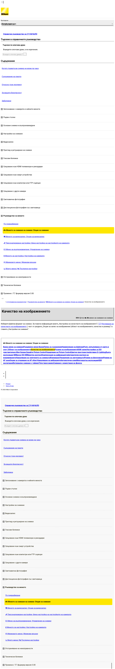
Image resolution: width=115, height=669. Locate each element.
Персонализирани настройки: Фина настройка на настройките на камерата (37, 243)
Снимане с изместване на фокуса (67, 363)
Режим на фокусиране (93, 358)
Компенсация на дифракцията (54, 355)
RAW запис (82, 350)
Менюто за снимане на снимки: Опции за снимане (26, 230)
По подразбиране (11, 224)
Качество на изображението (43, 350)
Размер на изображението (66, 350)
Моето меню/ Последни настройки (20, 269)
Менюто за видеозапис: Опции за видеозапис (24, 237)
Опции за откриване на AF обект (23, 360)
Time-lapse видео (46, 363)
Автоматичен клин (68, 360)
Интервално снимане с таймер (26, 363)
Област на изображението (20, 350)
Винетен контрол (34, 355)
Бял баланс (21, 352)
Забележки (6, 101)
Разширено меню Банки (34, 347)
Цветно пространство (80, 352)
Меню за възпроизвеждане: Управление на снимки (27, 249)
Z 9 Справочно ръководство (16, 302)
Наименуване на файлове (73, 347)
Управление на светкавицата (72, 358)
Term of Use (10, 386)
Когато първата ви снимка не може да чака (20, 68)
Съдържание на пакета (11, 76)
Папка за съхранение (53, 347)
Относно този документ (12, 85)
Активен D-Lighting (97, 352)
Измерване (55, 358)
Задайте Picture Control (36, 352)
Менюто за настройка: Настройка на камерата (24, 256)
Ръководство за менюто (36, 302)
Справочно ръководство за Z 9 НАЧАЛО (20, 34)
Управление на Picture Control (58, 352)
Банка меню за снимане (13, 347)
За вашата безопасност (12, 93)
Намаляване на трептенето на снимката (33, 358)
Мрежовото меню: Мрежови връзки (20, 262)
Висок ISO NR (21, 355)
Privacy (8, 384)
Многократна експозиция (87, 360)
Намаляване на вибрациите (49, 360)
